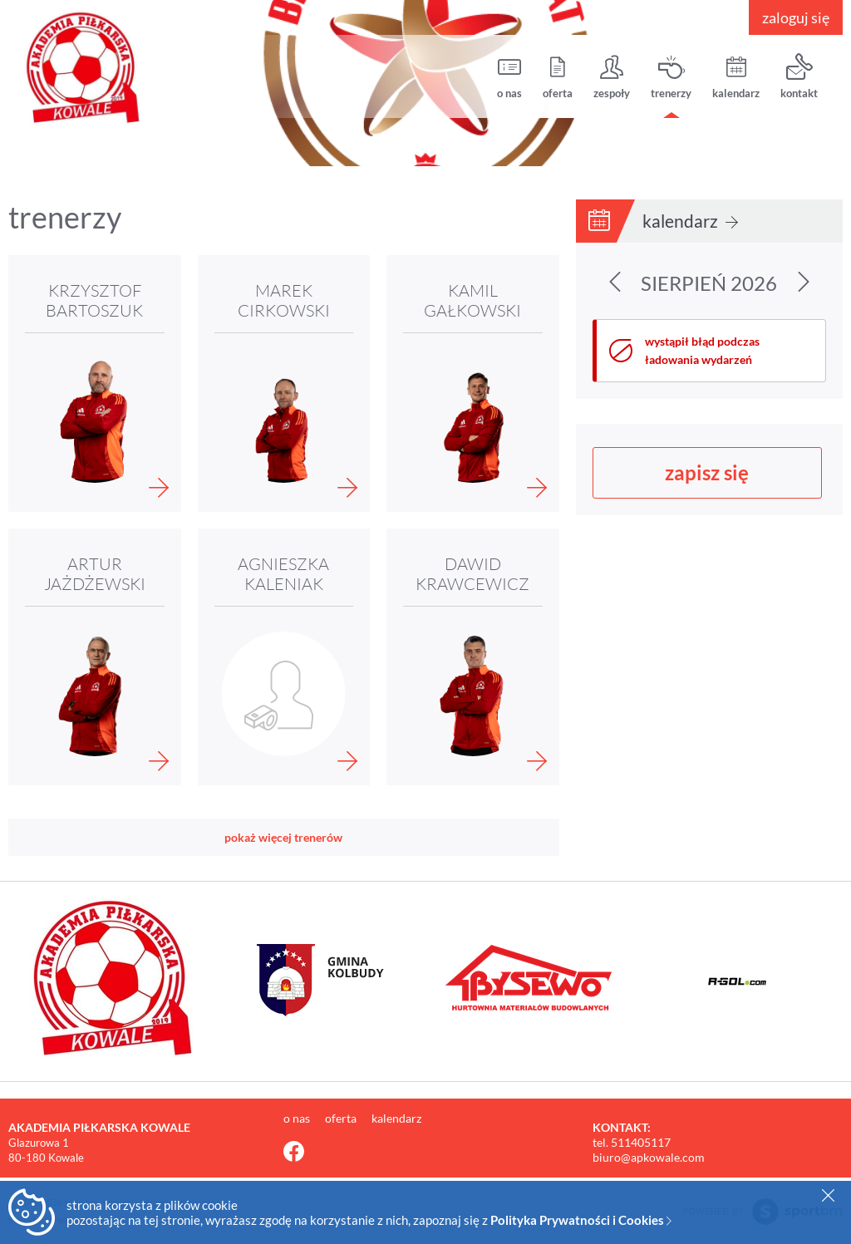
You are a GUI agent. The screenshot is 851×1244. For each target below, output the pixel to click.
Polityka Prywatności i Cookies (580, 1219)
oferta (558, 77)
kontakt (799, 77)
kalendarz (736, 77)
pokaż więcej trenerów (283, 837)
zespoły (611, 77)
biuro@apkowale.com (649, 1157)
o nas (509, 77)
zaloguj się (795, 17)
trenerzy (671, 77)
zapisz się (707, 472)
